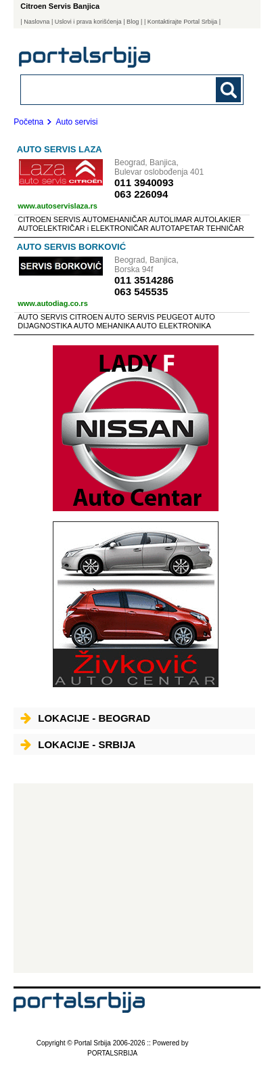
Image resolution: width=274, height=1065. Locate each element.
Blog (133, 21)
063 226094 (141, 194)
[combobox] (111, 89)
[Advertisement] (133, 878)
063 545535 (141, 291)
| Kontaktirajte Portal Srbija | (182, 21)
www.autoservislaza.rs (57, 206)
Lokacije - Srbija (77, 744)
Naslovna (36, 21)
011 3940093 (144, 182)
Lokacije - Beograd (85, 718)
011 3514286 (144, 280)
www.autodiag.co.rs (53, 303)
